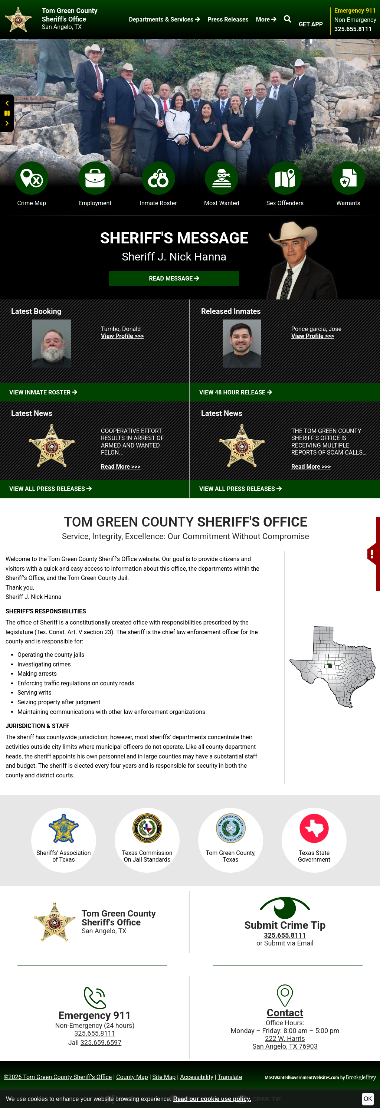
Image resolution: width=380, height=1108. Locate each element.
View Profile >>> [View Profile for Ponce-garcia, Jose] (312, 336)
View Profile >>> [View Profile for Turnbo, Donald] (122, 336)
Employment (95, 184)
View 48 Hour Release (235, 392)
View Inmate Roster (43, 392)
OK (368, 1099)
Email (305, 943)
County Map (132, 1077)
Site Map (164, 1077)
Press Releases (227, 19)
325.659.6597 (101, 1042)
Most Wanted (221, 184)
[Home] (55, 922)
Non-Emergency (355, 20)
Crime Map (31, 184)
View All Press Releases (50, 488)
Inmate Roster (158, 184)
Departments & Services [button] (164, 19)
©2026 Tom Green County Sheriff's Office (58, 1077)
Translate (229, 1077)
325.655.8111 (94, 1033)
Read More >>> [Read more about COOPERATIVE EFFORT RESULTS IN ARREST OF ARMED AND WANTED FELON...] (121, 466)
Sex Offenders (285, 184)
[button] (371, 522)
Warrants (348, 184)
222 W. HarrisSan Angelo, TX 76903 (285, 1042)
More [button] (266, 19)
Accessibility (196, 1077)
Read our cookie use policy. (212, 1099)
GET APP (311, 24)
